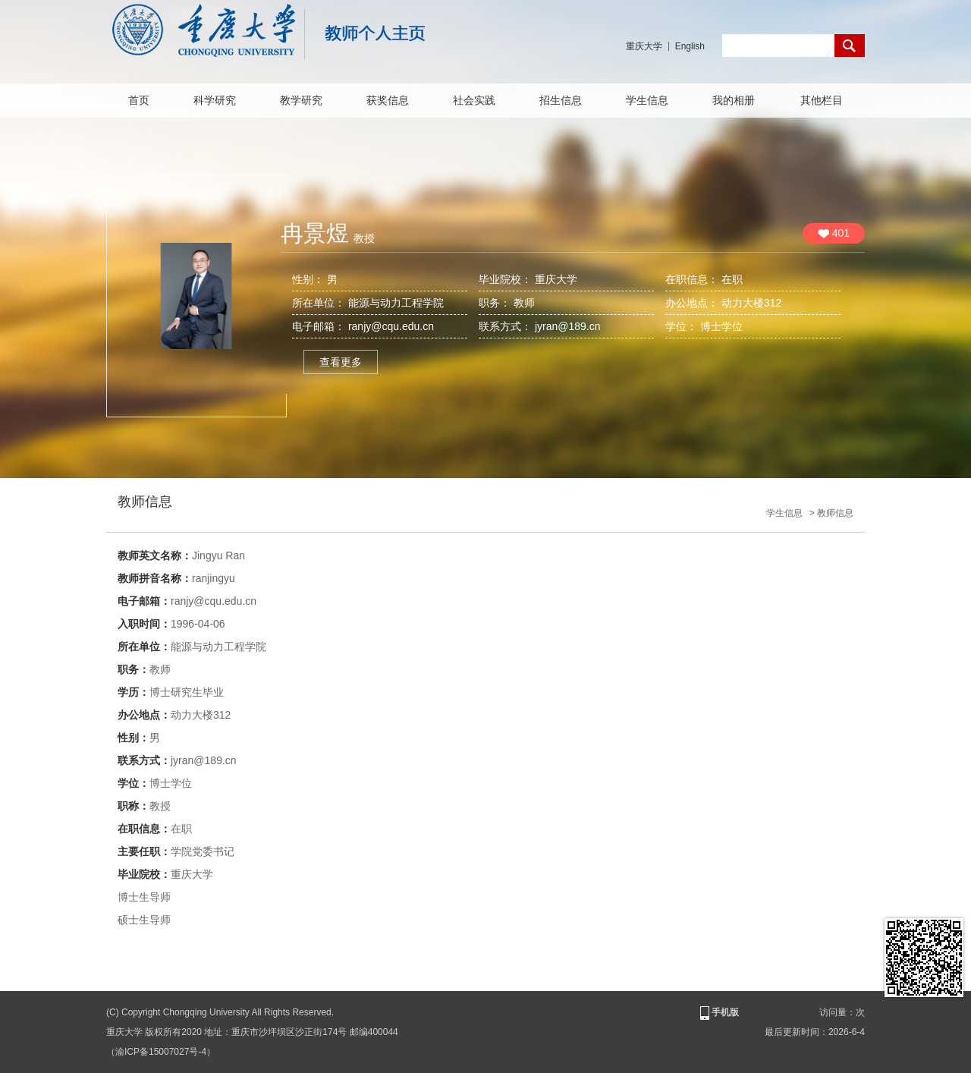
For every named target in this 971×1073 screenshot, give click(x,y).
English (690, 46)
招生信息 (560, 100)
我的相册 (733, 100)
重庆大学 (644, 46)
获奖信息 (387, 100)
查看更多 (340, 362)
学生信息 (647, 100)
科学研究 (214, 100)
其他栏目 (821, 100)
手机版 (718, 1013)
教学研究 (301, 100)
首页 (138, 100)
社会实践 (474, 100)
